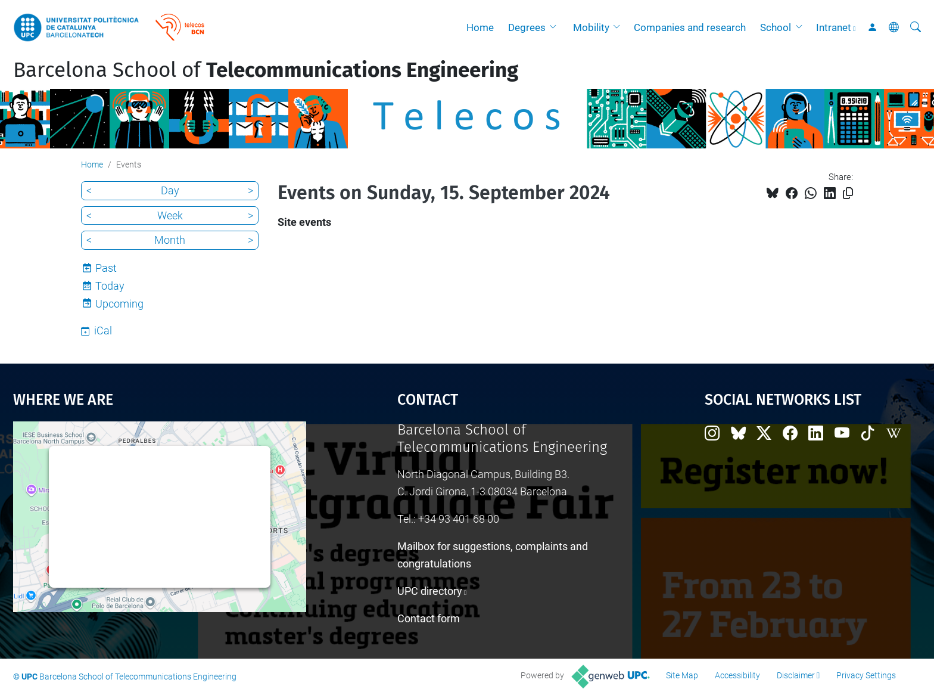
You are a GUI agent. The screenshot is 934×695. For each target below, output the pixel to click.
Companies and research (690, 27)
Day (170, 190)
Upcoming (119, 303)
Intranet (833, 27)
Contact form (428, 618)
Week (170, 215)
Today (109, 286)
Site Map (682, 675)
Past (106, 268)
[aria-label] (915, 27)
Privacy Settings (866, 675)
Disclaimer (796, 675)
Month (169, 240)
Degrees (527, 27)
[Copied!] (848, 193)
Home (480, 27)
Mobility (591, 27)
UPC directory (429, 591)
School (775, 27)
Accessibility (737, 675)
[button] (555, 27)
